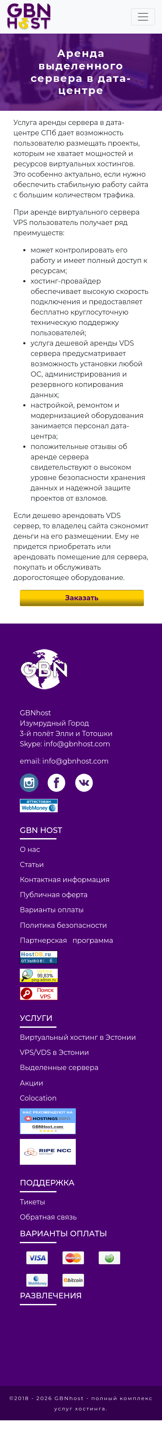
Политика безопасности (63, 925)
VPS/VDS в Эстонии (54, 1052)
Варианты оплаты (52, 910)
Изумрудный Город (54, 723)
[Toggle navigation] (143, 16)
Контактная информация (64, 880)
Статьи (32, 865)
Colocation (38, 1098)
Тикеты (32, 1202)
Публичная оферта (53, 895)
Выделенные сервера (59, 1068)
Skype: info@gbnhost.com (65, 744)
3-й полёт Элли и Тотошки (66, 734)
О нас (30, 849)
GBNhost (35, 713)
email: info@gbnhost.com (64, 761)
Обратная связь (48, 1217)
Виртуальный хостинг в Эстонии (78, 1037)
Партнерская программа (66, 940)
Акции (31, 1083)
